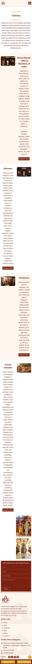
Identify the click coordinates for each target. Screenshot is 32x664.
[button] (29, 3)
